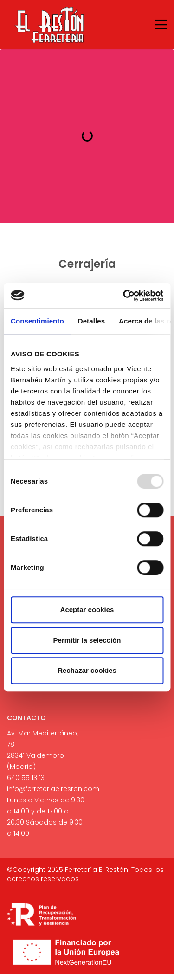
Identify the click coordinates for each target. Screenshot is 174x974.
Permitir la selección (87, 640)
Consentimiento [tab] (37, 321)
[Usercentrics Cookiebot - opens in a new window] (123, 296)
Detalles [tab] (91, 321)
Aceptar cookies (87, 609)
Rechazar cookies (87, 670)
